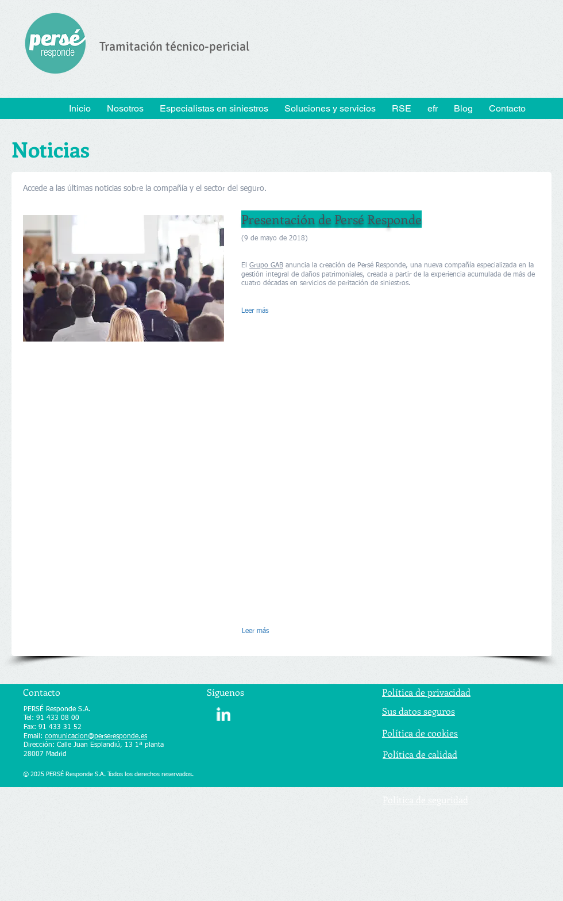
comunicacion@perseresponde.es (96, 736)
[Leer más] (269, 312)
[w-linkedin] (223, 714)
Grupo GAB (266, 265)
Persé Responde (381, 265)
